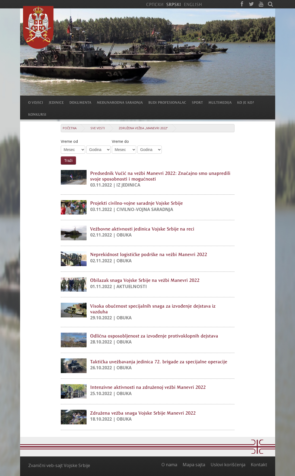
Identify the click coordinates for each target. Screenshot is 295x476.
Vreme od (69, 141)
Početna (70, 128)
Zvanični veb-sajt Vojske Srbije (59, 465)
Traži (68, 160)
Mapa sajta (194, 465)
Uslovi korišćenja (228, 465)
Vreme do (120, 141)
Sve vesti (97, 128)
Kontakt (259, 465)
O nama (169, 465)
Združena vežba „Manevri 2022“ (143, 128)
